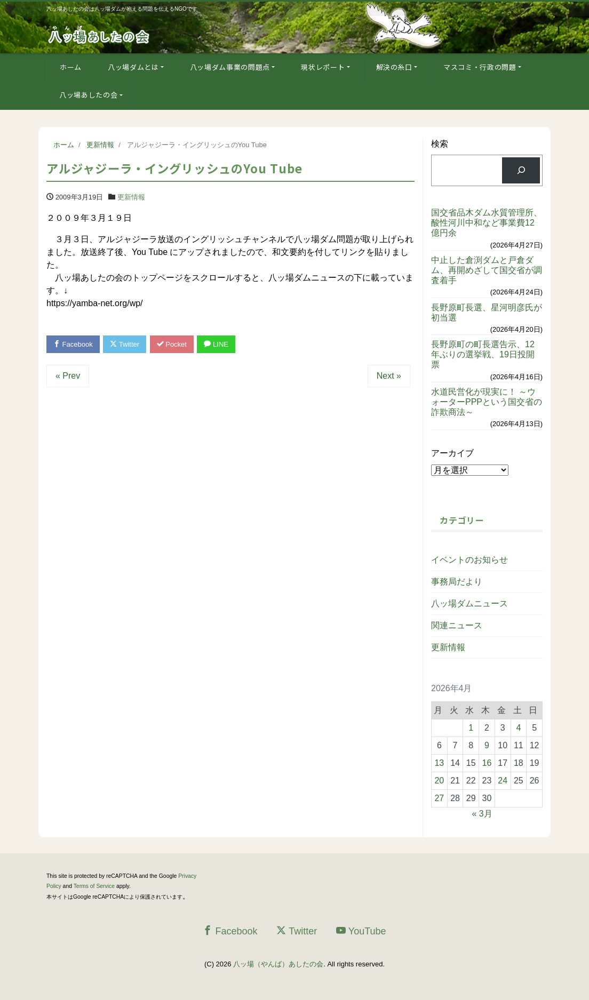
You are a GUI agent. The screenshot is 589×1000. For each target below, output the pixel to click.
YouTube (361, 931)
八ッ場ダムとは (133, 67)
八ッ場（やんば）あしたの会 (278, 964)
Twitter (124, 344)
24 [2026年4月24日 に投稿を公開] (502, 780)
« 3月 (482, 813)
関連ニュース (456, 625)
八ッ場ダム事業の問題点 (230, 67)
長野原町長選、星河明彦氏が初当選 (486, 312)
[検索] (521, 170)
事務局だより (456, 581)
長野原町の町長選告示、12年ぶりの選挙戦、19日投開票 (483, 354)
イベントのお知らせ (469, 559)
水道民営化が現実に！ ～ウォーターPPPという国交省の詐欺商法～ (486, 402)
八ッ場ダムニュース (469, 603)
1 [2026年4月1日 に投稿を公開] (470, 727)
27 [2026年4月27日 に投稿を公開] (439, 798)
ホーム (71, 67)
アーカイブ (452, 453)
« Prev (67, 375)
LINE (216, 344)
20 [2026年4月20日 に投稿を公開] (439, 780)
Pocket (172, 344)
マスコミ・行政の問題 (479, 67)
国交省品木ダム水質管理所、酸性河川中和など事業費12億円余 (486, 222)
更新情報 (131, 197)
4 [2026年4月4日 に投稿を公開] (518, 727)
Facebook (73, 344)
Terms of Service (94, 886)
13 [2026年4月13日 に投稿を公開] (439, 762)
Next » (389, 375)
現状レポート (323, 67)
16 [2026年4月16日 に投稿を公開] (487, 762)
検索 (439, 143)
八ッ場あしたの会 (88, 95)
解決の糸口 (394, 67)
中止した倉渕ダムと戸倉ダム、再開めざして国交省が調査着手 (486, 270)
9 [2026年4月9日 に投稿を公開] (486, 745)
